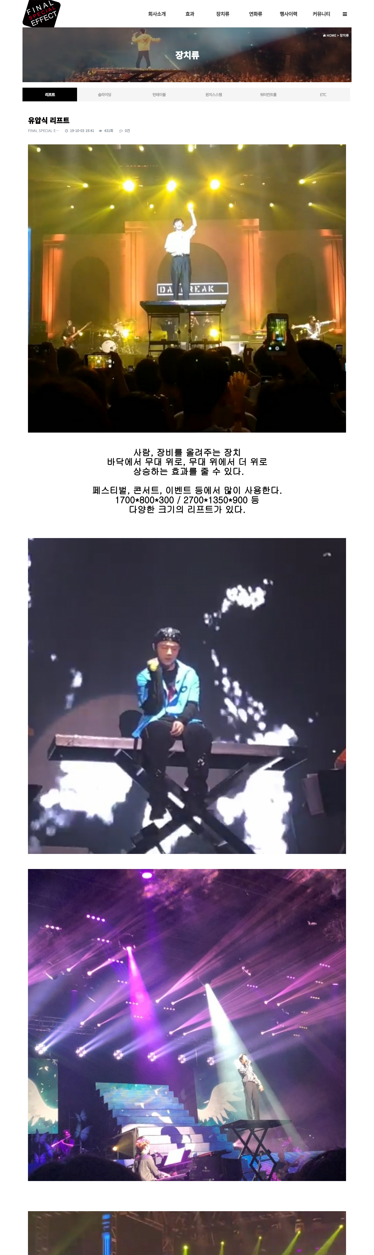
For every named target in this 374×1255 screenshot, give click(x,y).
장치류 (222, 13)
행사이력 (288, 13)
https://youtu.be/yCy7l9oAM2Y (186, 1039)
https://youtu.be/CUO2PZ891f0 (188, 1094)
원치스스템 (213, 94)
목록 (338, 1149)
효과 (189, 13)
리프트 (50, 94)
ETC (323, 94)
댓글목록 (36, 1168)
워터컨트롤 (268, 94)
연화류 (255, 13)
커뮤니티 (321, 13)
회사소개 (157, 13)
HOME (329, 35)
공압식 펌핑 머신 (45, 1129)
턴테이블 (159, 94)
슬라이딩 (104, 94)
